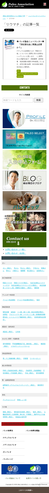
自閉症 (5, 314)
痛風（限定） (7, 412)
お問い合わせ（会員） (15, 253)
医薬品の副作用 (21, 417)
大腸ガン (16, 271)
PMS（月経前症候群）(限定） (13, 370)
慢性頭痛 (6, 312)
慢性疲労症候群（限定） (22, 412)
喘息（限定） (37, 412)
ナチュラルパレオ (9, 438)
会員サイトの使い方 (33, 478)
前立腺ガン (31, 271)
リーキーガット (35, 358)
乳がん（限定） (25, 268)
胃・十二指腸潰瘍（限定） (12, 358)
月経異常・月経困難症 (33, 370)
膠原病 (36, 288)
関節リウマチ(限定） (21, 283)
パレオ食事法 (8, 431)
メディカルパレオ (9, 445)
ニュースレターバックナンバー (27, 73)
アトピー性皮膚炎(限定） (26, 300)
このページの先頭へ (26, 490)
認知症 (13, 312)
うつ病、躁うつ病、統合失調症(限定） (30, 312)
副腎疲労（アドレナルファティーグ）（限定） (19, 385)
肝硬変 (25, 358)
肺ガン (8, 271)
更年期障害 (7, 344)
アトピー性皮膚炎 (9, 300)
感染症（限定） (8, 332)
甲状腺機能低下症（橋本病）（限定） (25, 344)
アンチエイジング (9, 400)
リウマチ (20, 76)
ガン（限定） (7, 268)
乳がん (16, 268)
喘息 (38, 300)
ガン (18, 71)
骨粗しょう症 (22, 400)
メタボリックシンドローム (20, 346)
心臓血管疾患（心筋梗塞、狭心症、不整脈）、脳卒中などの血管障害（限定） (24, 414)
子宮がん (36, 268)
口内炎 (18, 332)
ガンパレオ (7, 452)
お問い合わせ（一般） (15, 249)
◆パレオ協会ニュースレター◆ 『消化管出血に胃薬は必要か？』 (30, 44)
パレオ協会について (12, 478)
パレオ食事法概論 (32, 431)
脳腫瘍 (23, 271)
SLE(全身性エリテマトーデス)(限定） (24, 285)
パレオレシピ (8, 459)
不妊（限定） (29, 373)
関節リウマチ (7, 283)
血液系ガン (40, 271)
